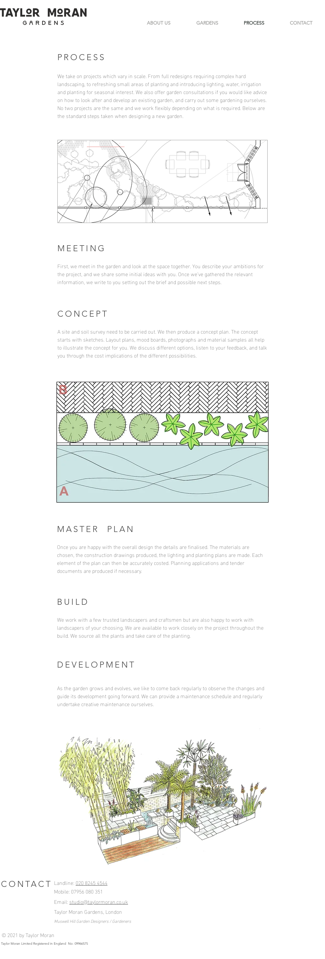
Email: (61, 901)
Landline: (65, 882)
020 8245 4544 (91, 882)
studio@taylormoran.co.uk (98, 901)
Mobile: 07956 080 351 (78, 891)
